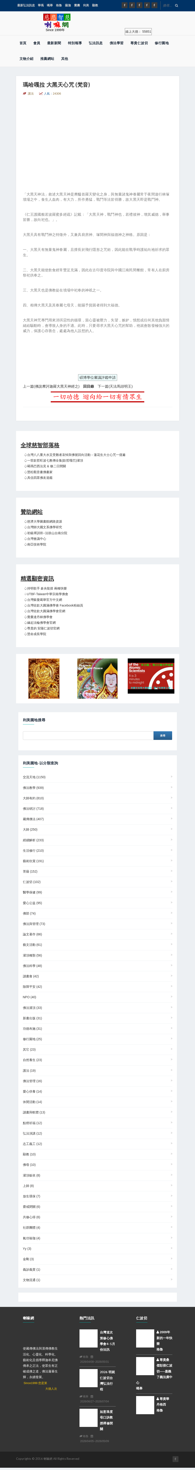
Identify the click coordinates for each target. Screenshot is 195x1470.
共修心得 (31, 1217)
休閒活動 (32, 1102)
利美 (86, 5)
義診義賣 (31, 1269)
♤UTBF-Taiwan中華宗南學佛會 (46, 594)
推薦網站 (47, 59)
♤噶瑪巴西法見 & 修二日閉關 (45, 466)
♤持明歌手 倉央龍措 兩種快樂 (45, 588)
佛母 (29, 1165)
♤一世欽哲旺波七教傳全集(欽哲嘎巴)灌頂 (53, 460)
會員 (36, 43)
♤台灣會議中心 (35, 539)
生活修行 (33, 850)
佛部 (29, 913)
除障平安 (32, 986)
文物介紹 (26, 59)
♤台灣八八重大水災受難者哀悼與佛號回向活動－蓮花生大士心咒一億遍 (74, 455)
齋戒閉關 (31, 1206)
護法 (29, 1070)
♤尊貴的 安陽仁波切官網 (42, 628)
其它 (29, 1049)
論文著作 (32, 934)
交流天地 (34, 777)
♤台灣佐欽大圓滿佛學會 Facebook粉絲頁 (53, 605)
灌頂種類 (32, 955)
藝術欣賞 (33, 861)
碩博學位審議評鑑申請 (97, 377)
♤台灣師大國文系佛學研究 (43, 527)
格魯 (59, 5)
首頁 (22, 43)
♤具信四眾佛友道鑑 (38, 477)
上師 (28, 1186)
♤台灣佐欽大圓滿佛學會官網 (44, 611)
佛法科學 (32, 966)
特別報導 (75, 43)
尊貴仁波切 (139, 43)
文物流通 (31, 1280)
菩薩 (30, 871)
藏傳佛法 (33, 819)
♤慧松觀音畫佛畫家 (38, 472)
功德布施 (32, 1028)
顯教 (95, 5)
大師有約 (33, 798)
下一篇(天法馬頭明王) (115, 386)
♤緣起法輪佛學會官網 (40, 622)
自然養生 (32, 1060)
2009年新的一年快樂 (164, 1337)
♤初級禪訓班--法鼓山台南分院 (45, 533)
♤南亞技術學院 (35, 544)
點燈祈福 (32, 1123)
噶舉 (50, 5)
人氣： (52, 93)
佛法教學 (33, 788)
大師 (30, 829)
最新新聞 (54, 43)
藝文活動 (32, 945)
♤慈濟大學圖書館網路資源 (43, 521)
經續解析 (33, 840)
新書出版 (32, 1018)
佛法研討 (33, 808)
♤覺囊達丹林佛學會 (38, 617)
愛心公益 (32, 903)
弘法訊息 (96, 43)
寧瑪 (41, 5)
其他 (64, 59)
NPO (29, 997)
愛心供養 (32, 1091)
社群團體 (31, 1227)
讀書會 (31, 976)
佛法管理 (32, 1081)
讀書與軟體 (34, 1112)
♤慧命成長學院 (35, 634)
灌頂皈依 (31, 1175)
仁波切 (32, 882)
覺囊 (77, 5)
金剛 (28, 1259)
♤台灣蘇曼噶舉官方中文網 (43, 600)
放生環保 (31, 1196)
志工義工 (32, 1144)
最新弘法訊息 (26, 5)
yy (27, 1248)
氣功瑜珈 (31, 1238)
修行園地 (162, 43)
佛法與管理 (34, 924)
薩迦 (68, 5)
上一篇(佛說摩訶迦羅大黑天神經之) (51, 386)
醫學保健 (32, 892)
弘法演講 (32, 1133)
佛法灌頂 (32, 1008)
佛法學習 (117, 43)
